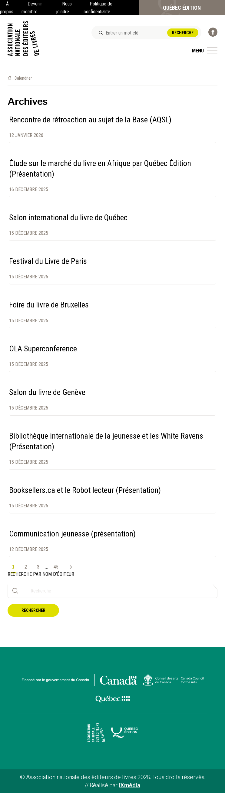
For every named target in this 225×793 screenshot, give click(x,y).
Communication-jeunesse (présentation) (72, 533)
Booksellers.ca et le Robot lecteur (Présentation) (85, 490)
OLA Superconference (43, 348)
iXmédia (129, 785)
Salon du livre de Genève (47, 392)
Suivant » (68, 567)
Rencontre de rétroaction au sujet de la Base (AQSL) (90, 119)
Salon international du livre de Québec (68, 217)
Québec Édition (182, 8)
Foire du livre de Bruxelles (49, 304)
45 (56, 567)
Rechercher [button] (33, 610)
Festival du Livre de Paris (48, 261)
